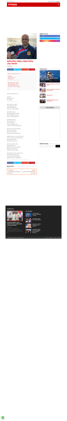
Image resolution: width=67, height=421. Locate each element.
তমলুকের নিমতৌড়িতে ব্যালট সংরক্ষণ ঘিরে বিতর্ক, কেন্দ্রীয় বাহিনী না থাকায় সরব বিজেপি (14, 224)
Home (47, 237)
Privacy (55, 237)
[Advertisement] (11, 20)
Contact (59, 237)
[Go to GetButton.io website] (3, 419)
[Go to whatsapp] (2, 417)
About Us (50, 237)
